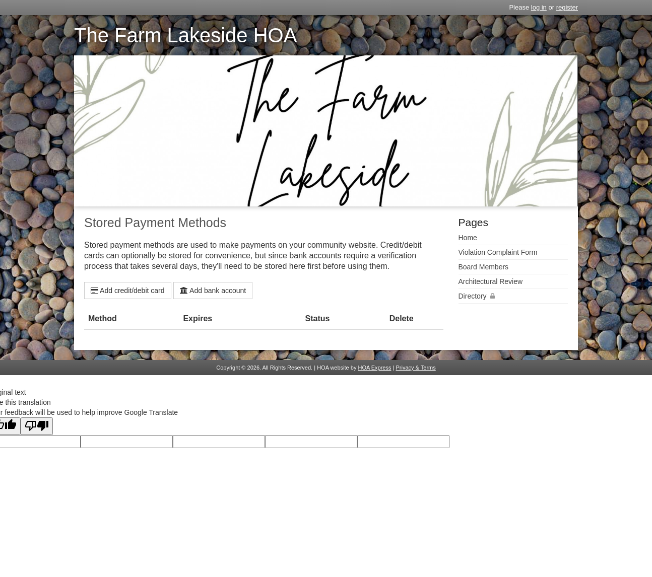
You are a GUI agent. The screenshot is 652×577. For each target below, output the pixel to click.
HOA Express (374, 368)
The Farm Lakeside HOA (185, 35)
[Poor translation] (37, 426)
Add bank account (213, 290)
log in (539, 7)
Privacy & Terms (415, 368)
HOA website (333, 368)
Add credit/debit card (128, 290)
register (567, 7)
